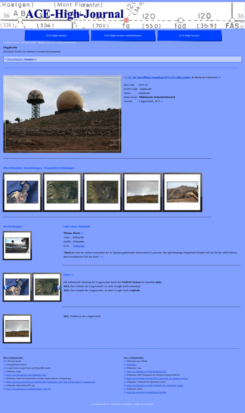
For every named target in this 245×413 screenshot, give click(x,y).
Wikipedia (79, 245)
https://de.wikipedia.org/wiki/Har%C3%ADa (146, 392)
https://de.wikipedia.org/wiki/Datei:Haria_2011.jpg (28, 389)
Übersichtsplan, (19, 59)
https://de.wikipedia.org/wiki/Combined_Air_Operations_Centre (155, 385)
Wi (128, 364)
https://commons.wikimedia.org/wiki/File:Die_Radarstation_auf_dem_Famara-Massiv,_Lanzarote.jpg (50, 382)
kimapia (132, 364)
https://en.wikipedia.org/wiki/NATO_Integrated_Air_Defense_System (157, 378)
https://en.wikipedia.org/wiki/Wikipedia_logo (26, 375)
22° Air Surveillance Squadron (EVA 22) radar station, (159, 77)
